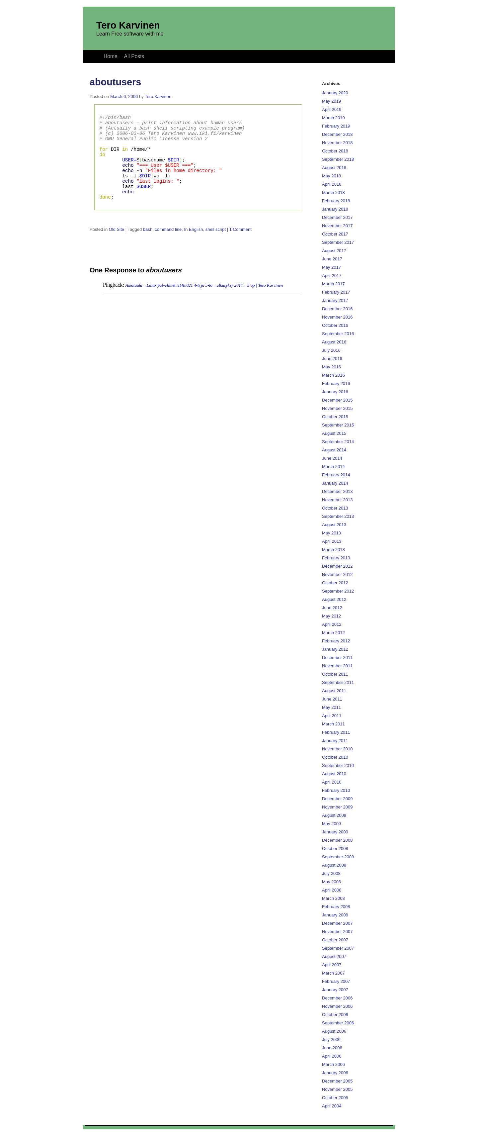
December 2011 (337, 657)
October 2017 (335, 234)
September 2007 (338, 948)
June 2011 (332, 699)
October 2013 (335, 508)
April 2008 (332, 890)
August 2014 (334, 449)
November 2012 (337, 574)
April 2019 (332, 109)
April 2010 (332, 782)
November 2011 (337, 665)
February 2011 (336, 732)
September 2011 (338, 682)
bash (147, 247)
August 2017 (334, 250)
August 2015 (334, 433)
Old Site (116, 247)
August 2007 (334, 956)
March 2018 (333, 192)
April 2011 (332, 715)
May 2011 (331, 707)
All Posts (134, 56)
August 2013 (334, 524)
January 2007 (335, 989)
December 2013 (337, 491)
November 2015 (337, 408)
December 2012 (337, 566)
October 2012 (335, 582)
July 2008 (331, 873)
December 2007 (337, 923)
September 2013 (338, 516)
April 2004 (332, 1105)
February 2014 (336, 474)
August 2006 (334, 1031)
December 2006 (337, 997)
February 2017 (336, 292)
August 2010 (334, 773)
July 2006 (331, 1039)
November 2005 (337, 1089)
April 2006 (332, 1056)
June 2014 (332, 458)
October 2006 (335, 1014)
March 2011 (333, 723)
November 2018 (337, 142)
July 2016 (331, 350)
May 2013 (331, 532)
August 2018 (334, 167)
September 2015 (338, 425)
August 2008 (334, 865)
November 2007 (337, 931)
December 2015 (337, 400)
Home (111, 56)
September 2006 (338, 1022)
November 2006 (337, 1006)
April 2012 (332, 624)
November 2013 (337, 499)
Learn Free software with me (130, 34)
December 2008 (337, 840)
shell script (215, 247)
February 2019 (336, 126)
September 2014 (338, 441)
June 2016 (332, 358)
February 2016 (336, 383)
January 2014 (335, 483)
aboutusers (115, 82)
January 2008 (335, 914)
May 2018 (331, 175)
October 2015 (335, 416)
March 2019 (333, 117)
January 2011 (335, 740)
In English (193, 247)
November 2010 (337, 748)
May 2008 (331, 881)
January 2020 (335, 92)
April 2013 (332, 541)
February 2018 (336, 200)
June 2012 (332, 607)
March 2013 (333, 549)
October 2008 (335, 848)
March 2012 (333, 632)
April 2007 (332, 964)
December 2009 (337, 798)
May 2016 (331, 366)
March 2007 (333, 973)
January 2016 (335, 391)
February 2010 (336, 790)
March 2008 (333, 898)
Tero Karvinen (128, 25)
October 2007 (335, 939)
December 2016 (337, 308)
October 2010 (335, 757)
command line (168, 247)
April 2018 (332, 184)
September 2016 (338, 333)
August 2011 (334, 690)
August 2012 (334, 599)
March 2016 (333, 375)
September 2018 (338, 159)
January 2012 (335, 649)
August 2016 (334, 341)
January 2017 (335, 300)
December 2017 (337, 217)
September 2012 (338, 591)
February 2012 (336, 640)
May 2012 (331, 616)
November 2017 (337, 225)
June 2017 (332, 258)
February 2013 (336, 557)
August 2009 (334, 815)
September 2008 (338, 856)
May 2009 (331, 823)
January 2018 (335, 209)
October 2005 (335, 1097)
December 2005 (337, 1081)
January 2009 (335, 831)
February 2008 (336, 906)
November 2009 (337, 807)
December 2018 (337, 134)
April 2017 (332, 275)
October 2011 (335, 674)
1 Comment (240, 247)
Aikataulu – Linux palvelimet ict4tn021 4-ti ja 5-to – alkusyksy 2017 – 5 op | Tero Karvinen (204, 303)
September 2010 (338, 765)
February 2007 (336, 981)
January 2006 (335, 1072)
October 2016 (335, 325)
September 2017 (338, 242)
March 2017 (333, 283)
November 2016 (337, 317)
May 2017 (331, 267)
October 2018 (335, 150)
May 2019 (331, 101)
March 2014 (333, 466)
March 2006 (333, 1064)
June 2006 (332, 1047)
